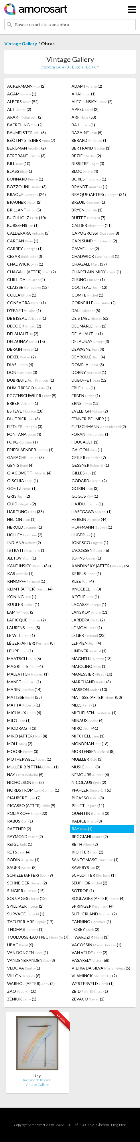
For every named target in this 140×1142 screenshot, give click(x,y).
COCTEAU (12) (89, 287)
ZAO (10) (21, 991)
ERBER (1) (22, 403)
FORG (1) (22, 441)
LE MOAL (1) (87, 627)
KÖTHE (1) (85, 596)
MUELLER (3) (87, 759)
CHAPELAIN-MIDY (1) (96, 271)
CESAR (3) (24, 256)
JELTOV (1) (21, 558)
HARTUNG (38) (25, 511)
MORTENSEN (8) (93, 751)
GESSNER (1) (90, 465)
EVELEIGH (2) (90, 411)
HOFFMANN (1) (92, 527)
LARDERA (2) (88, 619)
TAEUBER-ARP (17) (30, 921)
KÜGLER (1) (23, 604)
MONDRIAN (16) (90, 743)
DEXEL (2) (21, 356)
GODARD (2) (89, 480)
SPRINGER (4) (93, 906)
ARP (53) (84, 117)
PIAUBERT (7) (24, 797)
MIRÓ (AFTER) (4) (27, 735)
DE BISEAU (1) (26, 318)
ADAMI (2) (87, 86)
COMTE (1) (87, 295)
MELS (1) (84, 705)
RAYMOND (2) (25, 836)
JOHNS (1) (86, 558)
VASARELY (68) (90, 960)
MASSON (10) (89, 689)
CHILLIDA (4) (26, 279)
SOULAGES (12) (27, 898)
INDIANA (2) (24, 542)
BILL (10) (18, 163)
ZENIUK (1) (21, 998)
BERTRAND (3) (26, 155)
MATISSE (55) (24, 697)
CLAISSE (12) (28, 287)
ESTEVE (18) (25, 411)
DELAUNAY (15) (26, 341)
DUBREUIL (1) (30, 380)
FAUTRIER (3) (23, 418)
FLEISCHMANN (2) (99, 426)
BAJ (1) (83, 124)
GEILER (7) (89, 457)
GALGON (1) (87, 449)
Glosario (102, 1125)
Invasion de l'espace (37, 1080)
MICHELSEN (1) (94, 712)
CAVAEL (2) (85, 248)
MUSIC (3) (86, 766)
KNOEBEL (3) (86, 588)
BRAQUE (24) (26, 194)
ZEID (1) (90, 991)
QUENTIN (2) (90, 813)
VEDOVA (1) (23, 968)
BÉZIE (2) (86, 155)
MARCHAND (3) (91, 681)
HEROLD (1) (24, 527)
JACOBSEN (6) (90, 550)
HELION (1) (21, 519)
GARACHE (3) (25, 457)
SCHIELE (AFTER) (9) (30, 875)
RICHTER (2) (87, 851)
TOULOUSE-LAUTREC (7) (37, 937)
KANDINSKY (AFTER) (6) (100, 565)
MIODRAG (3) (21, 728)
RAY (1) (82, 828)
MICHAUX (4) (24, 712)
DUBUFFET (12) (90, 380)
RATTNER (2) (19, 828)
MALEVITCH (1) (28, 674)
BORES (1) (89, 178)
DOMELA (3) (88, 364)
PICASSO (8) (88, 797)
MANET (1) (24, 681)
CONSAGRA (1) (26, 302)
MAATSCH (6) (24, 658)
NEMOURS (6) (90, 774)
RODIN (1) (23, 859)
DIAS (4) (20, 364)
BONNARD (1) (25, 178)
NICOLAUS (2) (89, 782)
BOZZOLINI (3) (27, 186)
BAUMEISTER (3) (26, 132)
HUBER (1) (83, 534)
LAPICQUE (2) (26, 619)
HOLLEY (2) (24, 534)
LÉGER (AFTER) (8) (31, 643)
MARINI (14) (24, 689)
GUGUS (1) (85, 496)
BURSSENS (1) (23, 225)
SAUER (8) (22, 867)
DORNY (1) (89, 372)
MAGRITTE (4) (25, 666)
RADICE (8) (87, 821)
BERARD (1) (90, 140)
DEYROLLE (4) (88, 356)
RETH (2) (85, 844)
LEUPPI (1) (20, 650)
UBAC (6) (20, 944)
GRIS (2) (18, 496)
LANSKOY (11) (90, 612)
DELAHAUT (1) (87, 333)
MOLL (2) (19, 743)
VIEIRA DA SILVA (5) (101, 968)
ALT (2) (19, 109)
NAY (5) (25, 774)
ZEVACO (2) (88, 998)
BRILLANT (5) (24, 209)
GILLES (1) (84, 472)
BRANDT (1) (89, 186)
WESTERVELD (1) (93, 983)
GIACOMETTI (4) (29, 472)
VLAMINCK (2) (94, 975)
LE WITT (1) (21, 635)
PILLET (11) (88, 805)
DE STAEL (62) (91, 318)
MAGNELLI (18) (92, 658)
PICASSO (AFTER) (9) (31, 805)
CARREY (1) (25, 248)
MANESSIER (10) (92, 674)
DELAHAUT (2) (22, 333)
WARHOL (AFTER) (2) (31, 983)
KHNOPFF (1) (26, 581)
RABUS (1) (20, 821)
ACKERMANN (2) (26, 86)
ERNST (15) (86, 403)
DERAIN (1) (22, 349)
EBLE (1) (83, 387)
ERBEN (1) (86, 395)
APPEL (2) (85, 109)
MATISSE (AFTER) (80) (97, 697)
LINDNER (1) (89, 650)
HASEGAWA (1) (92, 511)
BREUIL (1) (88, 202)
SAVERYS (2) (86, 867)
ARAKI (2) (25, 117)
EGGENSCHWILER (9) (31, 395)
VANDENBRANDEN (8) (31, 960)
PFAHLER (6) (91, 790)
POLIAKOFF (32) (27, 813)
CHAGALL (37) (89, 264)
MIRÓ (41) (85, 728)
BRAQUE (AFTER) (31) (99, 194)
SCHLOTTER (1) (94, 875)
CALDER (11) (92, 225)
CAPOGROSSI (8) (95, 233)
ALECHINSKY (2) (92, 101)
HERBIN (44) (90, 519)
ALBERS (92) (23, 101)
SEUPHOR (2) (89, 882)
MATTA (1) (23, 705)
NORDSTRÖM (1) (33, 790)
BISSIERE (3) (88, 163)
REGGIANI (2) (90, 836)
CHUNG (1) (88, 279)
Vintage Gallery (20, 43)
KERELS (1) (86, 573)
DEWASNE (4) (88, 349)
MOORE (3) (22, 751)
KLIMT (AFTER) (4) (30, 588)
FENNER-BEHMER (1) (90, 418)
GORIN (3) (85, 488)
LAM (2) (21, 612)
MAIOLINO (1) (89, 666)
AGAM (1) (21, 93)
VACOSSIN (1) (96, 944)
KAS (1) (20, 573)
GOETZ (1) (22, 488)
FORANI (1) (91, 434)
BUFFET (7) (88, 217)
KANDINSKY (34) (29, 565)
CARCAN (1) (22, 240)
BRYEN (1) (87, 209)
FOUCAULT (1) (85, 441)
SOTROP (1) (83, 890)
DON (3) (22, 372)
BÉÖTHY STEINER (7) (31, 140)
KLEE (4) (83, 581)
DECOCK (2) (24, 325)
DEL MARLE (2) (89, 325)
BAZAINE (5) (87, 132)
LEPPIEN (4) (86, 643)
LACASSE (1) (89, 604)
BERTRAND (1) (91, 148)
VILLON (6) (23, 975)
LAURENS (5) (23, 627)
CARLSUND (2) (94, 240)
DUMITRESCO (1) (29, 387)
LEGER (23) (89, 635)
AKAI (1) (84, 93)
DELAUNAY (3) (90, 341)
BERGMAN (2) (26, 148)
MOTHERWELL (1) (29, 759)
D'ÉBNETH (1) (24, 310)
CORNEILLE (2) (94, 302)
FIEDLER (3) (24, 426)
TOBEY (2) (85, 929)
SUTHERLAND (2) (94, 913)
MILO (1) (19, 720)
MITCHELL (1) (88, 735)
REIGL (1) (19, 844)
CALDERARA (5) (28, 233)
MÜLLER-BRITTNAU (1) (33, 766)
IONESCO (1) (90, 542)
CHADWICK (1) (95, 256)
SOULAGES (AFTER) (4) (98, 898)
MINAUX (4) (88, 720)
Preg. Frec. (118, 1125)
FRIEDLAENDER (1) (30, 449)
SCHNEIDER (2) (27, 882)
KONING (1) (21, 596)
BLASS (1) (19, 171)
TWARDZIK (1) (90, 937)
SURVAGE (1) (25, 913)
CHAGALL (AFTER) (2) (31, 271)
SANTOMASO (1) (95, 859)
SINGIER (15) (26, 890)
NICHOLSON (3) (25, 782)
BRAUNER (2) (24, 202)
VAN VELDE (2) (89, 952)
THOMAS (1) (25, 929)
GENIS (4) (20, 465)
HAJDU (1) (87, 503)
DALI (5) (86, 310)
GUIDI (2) (21, 503)
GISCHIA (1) (22, 480)
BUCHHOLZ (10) (26, 217)
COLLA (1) (21, 295)
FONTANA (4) (24, 434)
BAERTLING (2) (25, 124)
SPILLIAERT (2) (25, 906)
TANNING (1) (91, 921)
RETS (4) (19, 851)
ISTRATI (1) (26, 550)
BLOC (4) (85, 171)
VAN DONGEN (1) (27, 952)
